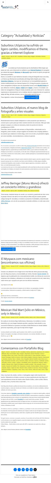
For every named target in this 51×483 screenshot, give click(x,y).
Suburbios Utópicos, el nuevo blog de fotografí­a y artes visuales (24, 109)
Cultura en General (34, 194)
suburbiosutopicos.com (6, 174)
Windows (17, 72)
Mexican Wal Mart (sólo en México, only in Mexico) (25, 315)
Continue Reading (30, 97)
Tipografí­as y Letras (16, 373)
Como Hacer (21, 359)
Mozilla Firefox (42, 85)
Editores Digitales (28, 360)
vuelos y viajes (44, 373)
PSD (18, 369)
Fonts (22, 362)
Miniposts (41, 366)
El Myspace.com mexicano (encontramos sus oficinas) (19, 264)
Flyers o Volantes (16, 362)
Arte (29, 194)
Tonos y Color (25, 373)
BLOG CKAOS (42, 277)
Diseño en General (15, 360)
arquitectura (39, 355)
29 (27, 473)
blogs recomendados (11, 357)
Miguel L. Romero (6, 56)
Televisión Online (23, 371)
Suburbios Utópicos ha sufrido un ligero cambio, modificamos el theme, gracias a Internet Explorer (24, 49)
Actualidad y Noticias (22, 56)
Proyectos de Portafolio (11, 369)
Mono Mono (4, 207)
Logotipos (18, 366)
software (8, 58)
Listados (14, 366)
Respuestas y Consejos (25, 369)
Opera (18, 87)
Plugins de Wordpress (19, 368)
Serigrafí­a (4, 371)
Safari (23, 87)
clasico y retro (40, 269)
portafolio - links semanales (35, 368)
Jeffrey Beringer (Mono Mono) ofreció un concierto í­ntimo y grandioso (21, 187)
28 (23, 473)
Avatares (47, 355)
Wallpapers (4, 375)
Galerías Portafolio (33, 362)
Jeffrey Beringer (5, 204)
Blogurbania (27, 357)
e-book (22, 360)
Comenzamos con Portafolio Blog (24, 352)
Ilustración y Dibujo (6, 116)
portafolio (4, 58)
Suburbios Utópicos (7, 81)
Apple (30, 87)
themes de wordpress (6, 373)
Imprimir (46, 364)
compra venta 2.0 (28, 359)
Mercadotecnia (34, 366)
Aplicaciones (33, 355)
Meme (29, 366)
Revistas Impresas (44, 369)
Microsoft (26, 72)
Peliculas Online (9, 368)
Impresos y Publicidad (39, 364)
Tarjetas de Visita (15, 371)
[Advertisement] (25, 16)
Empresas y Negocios (40, 115)
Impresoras (31, 364)
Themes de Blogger (43, 371)
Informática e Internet (40, 56)
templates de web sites (33, 371)
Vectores (30, 373)
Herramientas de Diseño (9, 364)
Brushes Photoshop (35, 357)
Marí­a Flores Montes (26, 147)
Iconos (17, 364)
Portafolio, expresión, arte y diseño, (21, 397)
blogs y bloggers (31, 56)
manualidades (24, 366)
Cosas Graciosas (36, 359)
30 (31, 473)
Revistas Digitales (35, 369)
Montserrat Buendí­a (32, 145)
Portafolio (31, 301)
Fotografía (26, 362)
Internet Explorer (36, 70)
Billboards (4, 357)
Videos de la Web (37, 373)
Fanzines (10, 362)
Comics (15, 359)
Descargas (8, 360)
